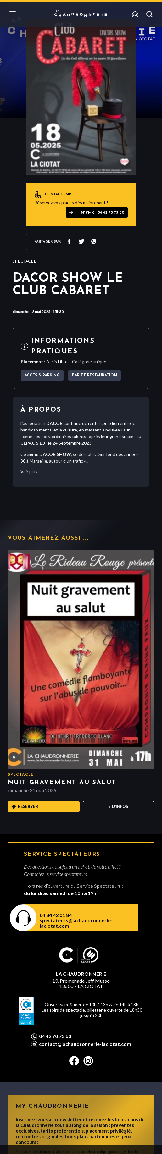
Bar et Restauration (94, 375)
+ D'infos (118, 807)
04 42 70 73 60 (55, 1036)
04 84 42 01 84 (56, 915)
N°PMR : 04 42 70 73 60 (102, 213)
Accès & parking (42, 375)
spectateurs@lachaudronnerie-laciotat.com (76, 923)
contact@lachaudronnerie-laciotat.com (85, 1044)
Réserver (28, 807)
